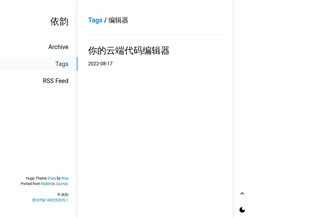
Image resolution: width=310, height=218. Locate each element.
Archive (58, 47)
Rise (64, 178)
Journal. (61, 184)
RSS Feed (55, 80)
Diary (52, 178)
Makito (46, 184)
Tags (61, 64)
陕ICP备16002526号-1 (50, 200)
